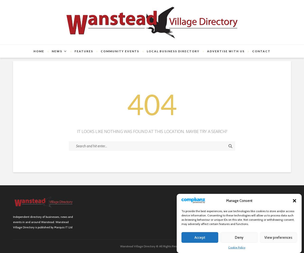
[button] (294, 200)
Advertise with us (226, 51)
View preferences (278, 237)
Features (84, 51)
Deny (239, 237)
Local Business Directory (173, 51)
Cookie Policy (236, 247)
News (57, 51)
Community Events (120, 51)
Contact (261, 51)
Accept (200, 237)
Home (38, 51)
